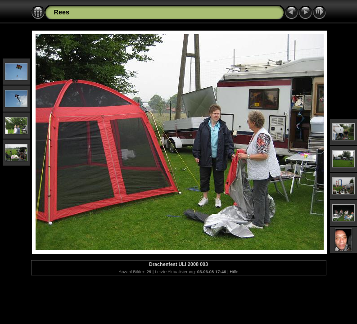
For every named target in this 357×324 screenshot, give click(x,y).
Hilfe (234, 271)
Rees (61, 12)
